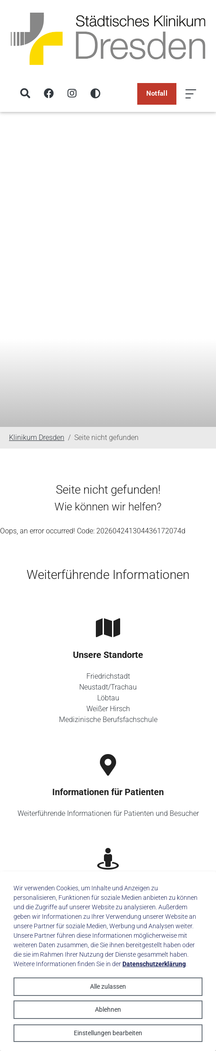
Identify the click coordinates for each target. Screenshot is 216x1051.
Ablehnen (108, 1009)
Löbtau (108, 698)
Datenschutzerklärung (154, 964)
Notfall (156, 93)
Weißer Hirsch (108, 708)
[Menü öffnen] (191, 94)
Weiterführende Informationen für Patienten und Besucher (108, 813)
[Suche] (25, 94)
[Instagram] (72, 94)
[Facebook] (48, 94)
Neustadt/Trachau (108, 687)
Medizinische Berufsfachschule (108, 719)
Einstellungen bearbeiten (108, 1033)
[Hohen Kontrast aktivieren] (95, 94)
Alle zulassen (108, 986)
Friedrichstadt (108, 676)
